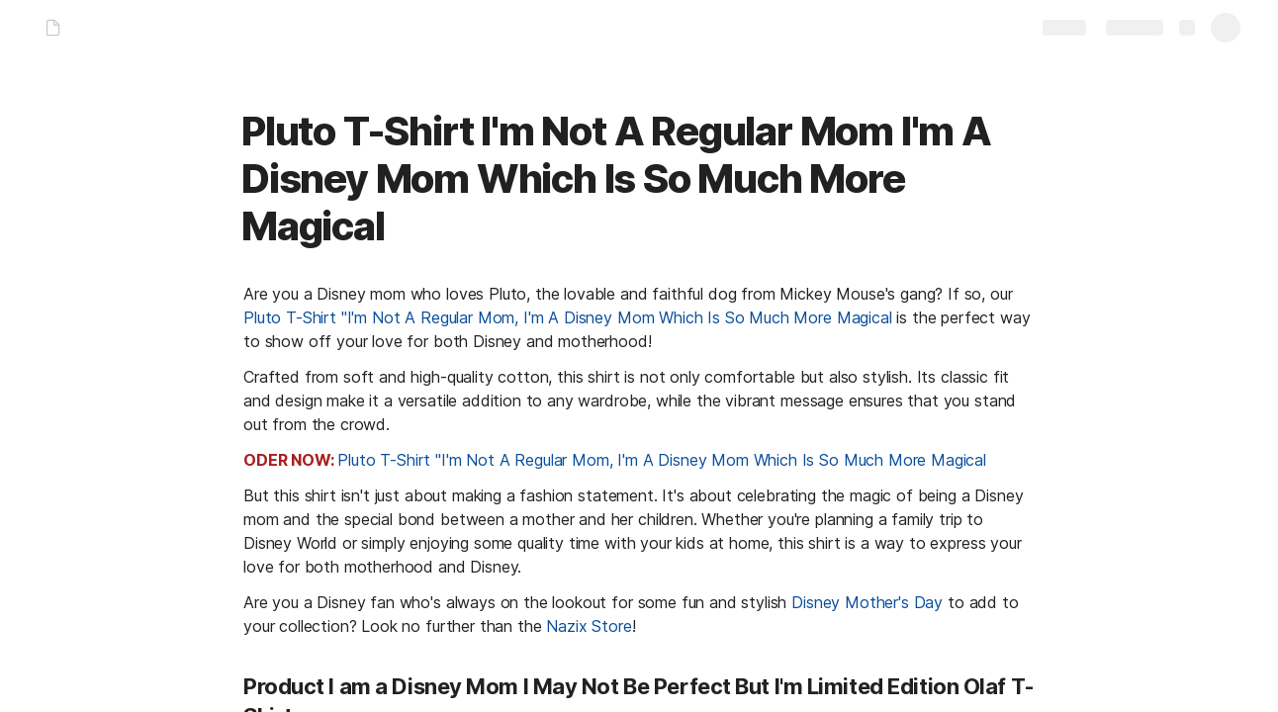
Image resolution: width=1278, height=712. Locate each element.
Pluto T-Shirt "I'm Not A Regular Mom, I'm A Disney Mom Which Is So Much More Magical (567, 317)
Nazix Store (588, 626)
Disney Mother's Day (867, 602)
